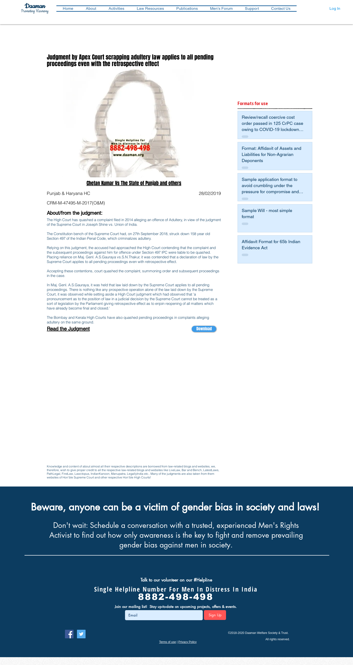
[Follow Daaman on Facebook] (69, 634)
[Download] (204, 329)
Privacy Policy (187, 642)
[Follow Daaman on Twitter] (81, 634)
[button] (116, 8)
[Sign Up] (215, 615)
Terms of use (167, 642)
